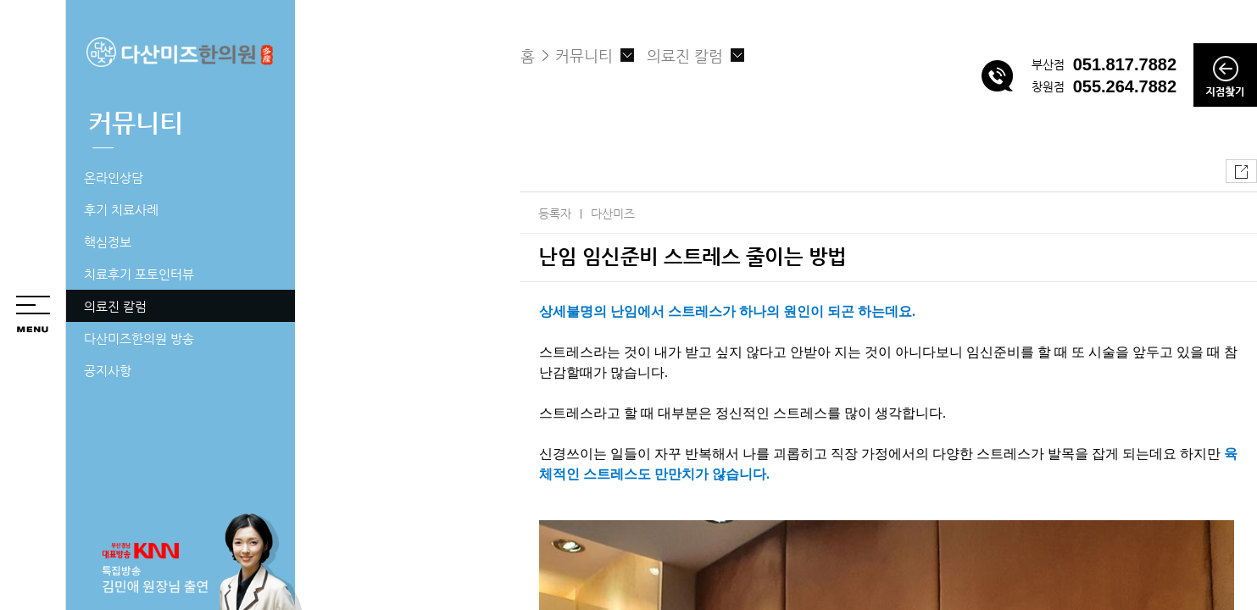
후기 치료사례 (121, 209)
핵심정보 (107, 242)
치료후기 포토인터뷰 (139, 274)
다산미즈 (613, 213)
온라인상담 (113, 177)
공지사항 (107, 370)
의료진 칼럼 (115, 306)
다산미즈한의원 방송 (139, 338)
